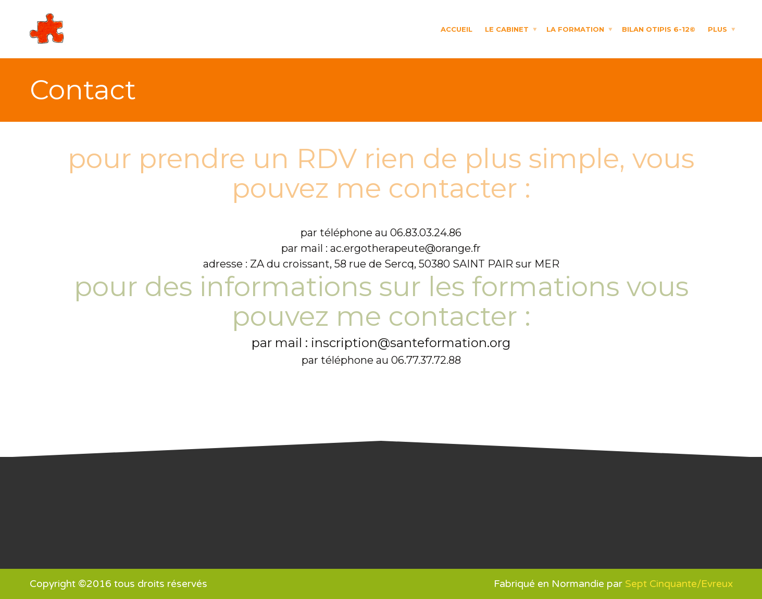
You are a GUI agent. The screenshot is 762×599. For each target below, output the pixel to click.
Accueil (456, 28)
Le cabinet (507, 28)
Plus (717, 28)
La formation (575, 28)
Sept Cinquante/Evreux (679, 584)
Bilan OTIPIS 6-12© (658, 28)
